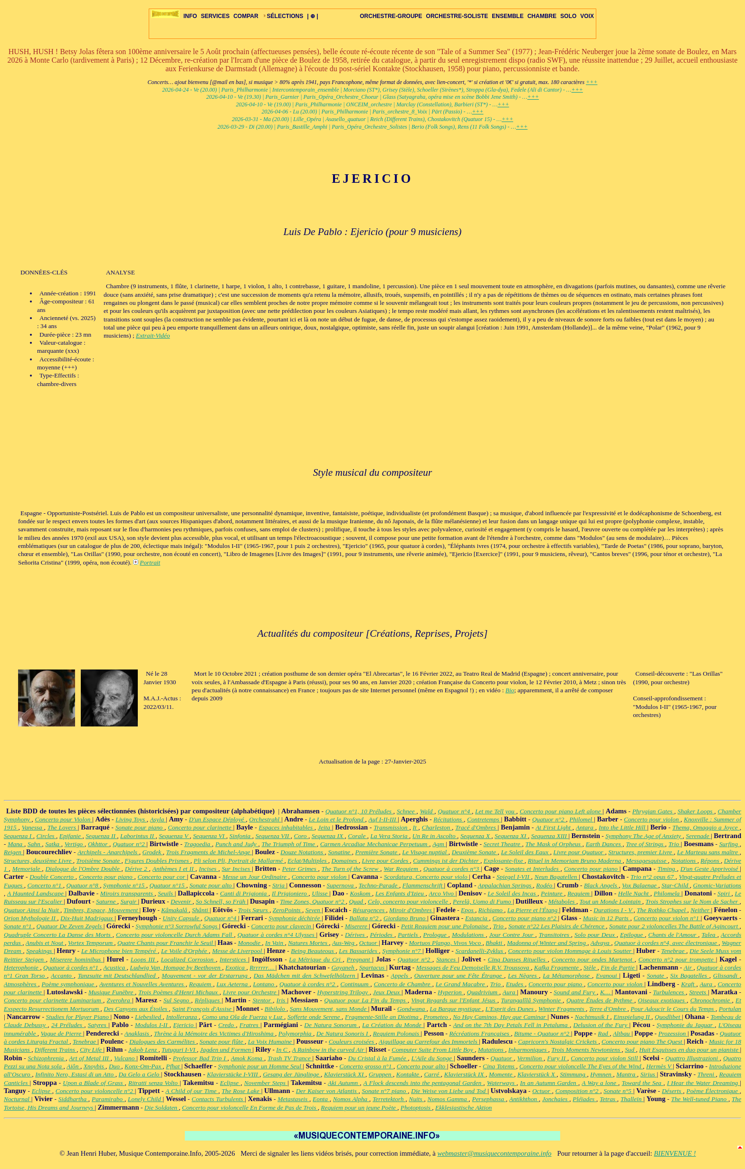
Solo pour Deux (595, 934)
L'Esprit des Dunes (510, 1008)
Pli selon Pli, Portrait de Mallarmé (239, 860)
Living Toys (130, 819)
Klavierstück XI (344, 1074)
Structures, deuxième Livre (38, 860)
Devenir (181, 901)
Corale (357, 835)
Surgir (129, 901)
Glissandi (726, 975)
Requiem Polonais (397, 1033)
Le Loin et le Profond (337, 819)
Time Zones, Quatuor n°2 (312, 901)
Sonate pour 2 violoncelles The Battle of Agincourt (674, 926)
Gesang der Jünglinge (292, 1074)
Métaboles (562, 901)
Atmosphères (21, 984)
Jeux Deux (387, 992)
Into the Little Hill (623, 827)
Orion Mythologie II (30, 918)
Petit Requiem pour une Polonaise (445, 926)
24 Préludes (67, 1024)
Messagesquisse (647, 860)
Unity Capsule (181, 918)
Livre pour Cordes (386, 860)
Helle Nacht (634, 893)
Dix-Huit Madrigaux (87, 918)
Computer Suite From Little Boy (433, 1049)
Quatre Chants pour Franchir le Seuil (166, 942)
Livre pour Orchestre (250, 992)
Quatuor (502, 1058)
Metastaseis (293, 1099)
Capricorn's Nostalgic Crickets (558, 1041)
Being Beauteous (313, 950)
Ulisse (320, 893)
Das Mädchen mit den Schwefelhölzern (306, 975)
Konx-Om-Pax (143, 1066)
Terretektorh (388, 1099)
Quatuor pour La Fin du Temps (366, 1000)
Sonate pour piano (139, 827)
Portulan (730, 1008)
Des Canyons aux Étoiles (136, 1008)
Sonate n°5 (618, 1090)
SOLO (568, 16)
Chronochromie (711, 1000)
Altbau (622, 1033)
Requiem (579, 893)
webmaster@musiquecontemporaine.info (494, 1153)
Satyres (98, 1024)
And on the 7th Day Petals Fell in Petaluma (511, 1024)
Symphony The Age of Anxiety (644, 835)
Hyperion (450, 992)
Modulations (469, 934)
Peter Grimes (300, 868)
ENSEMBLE (508, 16)
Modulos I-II (152, 1024)
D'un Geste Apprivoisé (710, 868)
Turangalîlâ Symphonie (532, 1000)
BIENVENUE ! (675, 1153)
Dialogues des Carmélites (162, 1041)
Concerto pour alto (422, 1066)
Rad (604, 1033)
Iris (282, 1000)
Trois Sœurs (253, 910)
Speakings (40, 950)
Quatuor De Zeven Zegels (70, 926)
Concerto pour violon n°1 (666, 918)
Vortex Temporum (91, 942)
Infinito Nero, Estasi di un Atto (75, 1074)
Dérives (355, 934)
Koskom (361, 893)
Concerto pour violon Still (605, 1058)
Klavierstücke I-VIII (233, 1074)
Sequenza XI (511, 835)
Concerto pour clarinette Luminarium (53, 1000)
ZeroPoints (287, 910)
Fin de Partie (618, 967)
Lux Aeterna (233, 984)
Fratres (249, 1024)
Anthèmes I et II (174, 868)
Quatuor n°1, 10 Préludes (359, 811)
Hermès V (659, 1066)
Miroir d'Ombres (411, 910)
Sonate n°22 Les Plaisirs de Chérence (557, 926)
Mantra (626, 1074)
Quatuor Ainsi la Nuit (32, 910)
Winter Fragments (562, 1008)
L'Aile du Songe (432, 1058)
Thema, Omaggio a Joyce (706, 827)
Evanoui (607, 975)
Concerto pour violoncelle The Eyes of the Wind (581, 1066)
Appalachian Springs (505, 885)
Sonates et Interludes (533, 868)
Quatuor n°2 (549, 819)
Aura (707, 984)
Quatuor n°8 (83, 885)
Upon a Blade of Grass (93, 1082)
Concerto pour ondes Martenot (593, 959)
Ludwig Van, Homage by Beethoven (176, 967)
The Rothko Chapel (662, 910)
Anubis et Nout (45, 942)
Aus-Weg (344, 942)
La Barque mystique (456, 1008)
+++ (591, 82)
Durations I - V (613, 910)
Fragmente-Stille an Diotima (382, 1016)
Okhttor (98, 844)
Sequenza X (475, 835)
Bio (510, 690)
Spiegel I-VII (514, 876)
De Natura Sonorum (331, 1024)
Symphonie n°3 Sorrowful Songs (177, 926)
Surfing (729, 844)
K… (606, 992)
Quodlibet (668, 1016)
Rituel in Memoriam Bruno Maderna (575, 860)
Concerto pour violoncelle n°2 (95, 1090)
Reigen (13, 852)
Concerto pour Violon (63, 819)
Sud (630, 1049)
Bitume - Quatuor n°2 (542, 1033)
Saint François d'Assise (202, 1008)
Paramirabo (108, 1099)
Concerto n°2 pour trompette (677, 959)
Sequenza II (101, 835)
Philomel (581, 819)
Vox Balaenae (640, 885)
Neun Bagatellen (557, 876)
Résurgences (369, 910)
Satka (53, 844)
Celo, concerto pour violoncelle (408, 901)
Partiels (409, 934)
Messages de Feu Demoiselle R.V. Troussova (473, 967)
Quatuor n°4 (454, 811)
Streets (698, 992)
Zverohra (119, 1000)
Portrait (150, 562)
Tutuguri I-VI (179, 1049)
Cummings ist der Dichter (446, 860)
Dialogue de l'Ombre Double (83, 868)
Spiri (724, 893)
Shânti (201, 910)
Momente (501, 1074)
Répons (710, 860)
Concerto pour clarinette (200, 827)
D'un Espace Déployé (217, 819)
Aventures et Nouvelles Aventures (142, 984)
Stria (279, 885)
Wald (427, 811)
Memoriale (27, 868)
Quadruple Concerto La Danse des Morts (58, 934)
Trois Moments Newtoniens (586, 1049)
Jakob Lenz (143, 1049)
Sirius (648, 1074)
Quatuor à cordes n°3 (452, 868)
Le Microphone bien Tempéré (119, 950)
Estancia (477, 918)
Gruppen (381, 1074)
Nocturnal (17, 1099)
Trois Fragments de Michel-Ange (209, 852)
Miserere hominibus (76, 959)
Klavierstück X (537, 1074)
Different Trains (55, 1049)
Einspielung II (632, 1016)
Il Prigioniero (290, 893)
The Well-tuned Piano (699, 1099)
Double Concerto (52, 876)
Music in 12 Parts (606, 918)
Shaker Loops (696, 811)
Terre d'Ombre (608, 1008)
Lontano (264, 984)
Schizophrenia (47, 1058)
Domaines (344, 860)
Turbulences (669, 992)
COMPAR (245, 16)
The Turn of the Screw (351, 868)
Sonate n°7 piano (385, 1090)
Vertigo (75, 844)
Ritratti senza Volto (154, 1082)
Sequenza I (18, 835)
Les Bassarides (359, 950)
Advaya (601, 942)
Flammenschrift (423, 885)
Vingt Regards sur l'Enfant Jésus (454, 1000)
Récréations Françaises (480, 1033)
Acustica (114, 967)
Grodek (153, 852)
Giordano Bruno (405, 918)
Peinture (552, 893)
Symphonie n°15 (124, 885)
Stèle (590, 967)
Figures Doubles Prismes (157, 860)
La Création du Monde (392, 1024)
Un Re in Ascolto (434, 835)
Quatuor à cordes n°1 (71, 967)
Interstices (234, 959)
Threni (706, 1074)
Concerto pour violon (652, 819)
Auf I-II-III (383, 819)
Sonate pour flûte (222, 1041)
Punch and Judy (236, 844)
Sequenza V (174, 835)
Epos (468, 910)
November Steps (265, 1082)
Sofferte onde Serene (314, 1016)
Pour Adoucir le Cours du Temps (673, 1008)
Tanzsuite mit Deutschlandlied (118, 975)
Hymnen (601, 1074)
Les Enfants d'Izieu (400, 893)
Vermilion (530, 1058)
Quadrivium (483, 992)
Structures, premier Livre (641, 852)
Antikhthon (524, 1099)
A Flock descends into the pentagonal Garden (423, 1082)
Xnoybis (94, 1066)
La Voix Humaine (271, 1041)
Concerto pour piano (592, 868)
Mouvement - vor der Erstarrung (205, 975)
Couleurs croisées (352, 1041)
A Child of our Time (191, 1090)
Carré (432, 1074)
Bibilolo (276, 1008)
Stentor (262, 1000)
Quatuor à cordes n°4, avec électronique (666, 942)
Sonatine (340, 852)
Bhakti (495, 942)
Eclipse (230, 1082)
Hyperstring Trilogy (343, 992)
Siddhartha (73, 1099)
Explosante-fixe (504, 860)
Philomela (667, 893)
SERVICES (215, 16)
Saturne (106, 901)
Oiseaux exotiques (662, 1000)
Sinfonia (240, 835)
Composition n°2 (577, 1090)
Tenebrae (674, 950)
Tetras (608, 1099)
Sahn (35, 844)
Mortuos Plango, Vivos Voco (446, 942)
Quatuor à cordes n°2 (308, 984)
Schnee (407, 811)
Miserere (357, 926)
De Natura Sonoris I (343, 1033)
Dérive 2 (137, 868)
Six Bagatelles (689, 975)
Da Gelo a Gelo (140, 1074)
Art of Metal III (89, 1058)
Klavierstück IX (465, 1074)
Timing (667, 868)
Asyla (158, 819)
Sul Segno (177, 1000)
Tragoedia (198, 844)
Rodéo (545, 885)
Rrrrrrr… (262, 967)
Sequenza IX (328, 835)
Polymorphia (295, 1033)
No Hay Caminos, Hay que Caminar (500, 1016)
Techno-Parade (379, 885)
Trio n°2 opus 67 (653, 876)
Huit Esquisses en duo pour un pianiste (689, 1049)
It (416, 827)
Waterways (501, 1082)
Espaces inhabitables (286, 827)
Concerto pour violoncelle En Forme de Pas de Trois (250, 1107)
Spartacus (372, 967)
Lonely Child (145, 1099)
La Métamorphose (567, 975)
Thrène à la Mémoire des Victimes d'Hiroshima (214, 1033)
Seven (314, 910)
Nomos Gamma (448, 1099)
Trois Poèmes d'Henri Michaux (179, 992)
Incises (209, 868)
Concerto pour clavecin (282, 926)
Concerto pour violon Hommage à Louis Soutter (570, 950)
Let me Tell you (495, 811)
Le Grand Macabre (461, 984)
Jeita (325, 827)
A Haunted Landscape (36, 893)
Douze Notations (302, 852)
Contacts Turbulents (218, 1099)
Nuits (416, 1099)
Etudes (515, 984)
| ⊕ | (312, 16)
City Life (92, 1049)
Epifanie (71, 835)
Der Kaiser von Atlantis (327, 1090)
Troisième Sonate (98, 860)
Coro (301, 835)
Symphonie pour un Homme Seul (260, 1066)
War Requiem (402, 868)
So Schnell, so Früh (221, 901)
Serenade (698, 835)
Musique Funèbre (111, 992)
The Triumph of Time (288, 844)
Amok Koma (247, 1058)
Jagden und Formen (226, 1049)
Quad (356, 901)
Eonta (321, 1099)
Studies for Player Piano (78, 1016)
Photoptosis (416, 1107)
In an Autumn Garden (549, 1082)
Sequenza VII (272, 835)
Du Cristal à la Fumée (378, 1058)
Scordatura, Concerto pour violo (426, 876)
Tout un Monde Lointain (611, 901)
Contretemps (484, 819)
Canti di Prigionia (244, 893)
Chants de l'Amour (673, 934)
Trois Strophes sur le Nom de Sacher (693, 901)
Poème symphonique (68, 984)
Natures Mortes (308, 942)
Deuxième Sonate (475, 852)
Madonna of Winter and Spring (547, 942)
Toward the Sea (642, 1082)
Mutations (491, 1049)
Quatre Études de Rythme (600, 1000)
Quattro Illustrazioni (692, 1058)
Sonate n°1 (18, 926)
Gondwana (412, 1008)
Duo (115, 1066)
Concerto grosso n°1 (366, 1066)
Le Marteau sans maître (708, 852)
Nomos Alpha (351, 1099)
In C (282, 1049)
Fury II (557, 1058)
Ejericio (184, 1024)
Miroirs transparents (127, 893)
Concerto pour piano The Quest (643, 1041)
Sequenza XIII (550, 835)
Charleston (437, 827)
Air (689, 967)
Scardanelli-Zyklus (480, 950)
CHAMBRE (541, 16)
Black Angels (601, 885)
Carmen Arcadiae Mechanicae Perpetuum (374, 844)
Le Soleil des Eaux (525, 852)
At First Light (554, 827)
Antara (585, 827)
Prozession (672, 1033)
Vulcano (125, 1058)
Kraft (688, 984)
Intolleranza (182, 1016)
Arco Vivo (442, 893)
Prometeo (436, 1016)
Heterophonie (22, 967)
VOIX (587, 16)
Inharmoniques (528, 1049)
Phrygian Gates (653, 811)
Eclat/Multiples (307, 860)
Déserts (672, 1090)
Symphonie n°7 (402, 950)
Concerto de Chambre (403, 984)
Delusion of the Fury (601, 1024)
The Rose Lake (241, 1090)
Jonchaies (555, 1099)
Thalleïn (632, 1099)
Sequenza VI (209, 835)
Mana (16, 844)
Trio (675, 844)
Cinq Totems (499, 1066)
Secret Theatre (503, 844)
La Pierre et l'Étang (533, 910)
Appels (401, 975)
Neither (700, 910)
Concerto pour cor (162, 876)
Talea (709, 934)
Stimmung (573, 1074)
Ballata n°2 (364, 918)
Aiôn (73, 1066)
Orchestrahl (265, 819)
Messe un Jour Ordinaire (255, 876)
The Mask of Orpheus (554, 844)
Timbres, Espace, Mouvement (102, 910)
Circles (46, 835)
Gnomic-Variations (717, 885)
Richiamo (491, 910)
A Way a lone (600, 1082)
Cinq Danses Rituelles (518, 959)
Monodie (250, 942)
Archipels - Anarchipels (108, 852)
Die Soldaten (161, 1107)
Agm (439, 844)
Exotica (235, 967)
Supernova (341, 885)
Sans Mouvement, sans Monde (329, 1008)
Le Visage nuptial (425, 852)
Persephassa (489, 1099)
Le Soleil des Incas (512, 893)
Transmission (391, 827)
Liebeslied (148, 1016)
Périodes (382, 934)
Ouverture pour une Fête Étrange (459, 975)
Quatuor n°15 (167, 885)
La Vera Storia (390, 835)
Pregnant (359, 959)
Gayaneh (343, 967)
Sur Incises (237, 868)
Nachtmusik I (593, 1016)
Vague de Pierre (62, 1033)
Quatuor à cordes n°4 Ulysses (277, 934)
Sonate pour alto (212, 885)
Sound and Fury (575, 992)
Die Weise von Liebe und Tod (449, 1090)
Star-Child (675, 885)
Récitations (448, 819)
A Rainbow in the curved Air (329, 1049)
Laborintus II (137, 835)
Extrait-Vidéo (153, 335)
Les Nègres (523, 975)
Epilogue (632, 934)
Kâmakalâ (175, 910)
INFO (190, 16)
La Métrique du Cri (316, 959)
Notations (684, 860)
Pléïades (584, 1099)
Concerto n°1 (45, 885)
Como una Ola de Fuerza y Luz (243, 1016)
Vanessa (33, 827)
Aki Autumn (344, 1082)
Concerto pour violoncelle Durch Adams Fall (175, 934)
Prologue (436, 934)
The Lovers (63, 827)
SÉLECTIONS (283, 16)
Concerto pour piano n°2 (525, 918)
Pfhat (173, 1066)
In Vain (275, 942)
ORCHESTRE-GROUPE (391, 16)
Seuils (166, 893)
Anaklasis (137, 1033)
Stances (447, 959)
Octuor (369, 942)
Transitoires (555, 934)
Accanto (62, 975)
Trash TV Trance (289, 1058)
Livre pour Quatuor (579, 852)
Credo (227, 1024)
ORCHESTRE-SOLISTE (457, 16)
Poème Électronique (713, 1090)
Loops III (144, 959)
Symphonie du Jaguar (686, 1024)
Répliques (208, 1000)
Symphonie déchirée (295, 918)
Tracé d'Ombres (476, 827)
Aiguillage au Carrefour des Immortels (429, 1041)
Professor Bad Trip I (200, 1058)
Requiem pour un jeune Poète (359, 1107)
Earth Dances (604, 844)
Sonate (656, 975)
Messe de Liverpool (238, 950)
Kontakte (408, 1074)
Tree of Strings (645, 844)
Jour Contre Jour (512, 934)
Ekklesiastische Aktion (463, 1107)
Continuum (355, 984)
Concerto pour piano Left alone (561, 811)
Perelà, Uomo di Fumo (483, 901)
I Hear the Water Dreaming (703, 1082)
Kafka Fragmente (557, 967)
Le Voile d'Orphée (185, 950)
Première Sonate (377, 852)
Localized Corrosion (188, 959)
